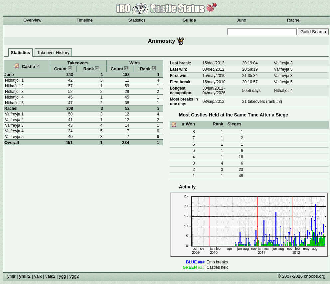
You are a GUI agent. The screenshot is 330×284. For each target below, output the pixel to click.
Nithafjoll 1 (14, 80)
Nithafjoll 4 (14, 97)
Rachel (293, 20)
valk (38, 276)
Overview (32, 20)
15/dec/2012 (213, 63)
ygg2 (74, 276)
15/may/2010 (213, 75)
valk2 (50, 276)
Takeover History (53, 52)
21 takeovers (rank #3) (262, 101)
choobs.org (314, 276)
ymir (11, 276)
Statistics (137, 20)
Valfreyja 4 (14, 131)
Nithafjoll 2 (14, 86)
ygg (62, 276)
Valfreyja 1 (14, 114)
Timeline (85, 20)
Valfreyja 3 (14, 125)
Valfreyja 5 (14, 136)
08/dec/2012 (213, 69)
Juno (241, 20)
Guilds (189, 20)
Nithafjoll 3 (14, 91)
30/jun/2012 (212, 88)
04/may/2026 (213, 93)
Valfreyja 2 (14, 119)
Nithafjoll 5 (14, 103)
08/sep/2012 (213, 101)
